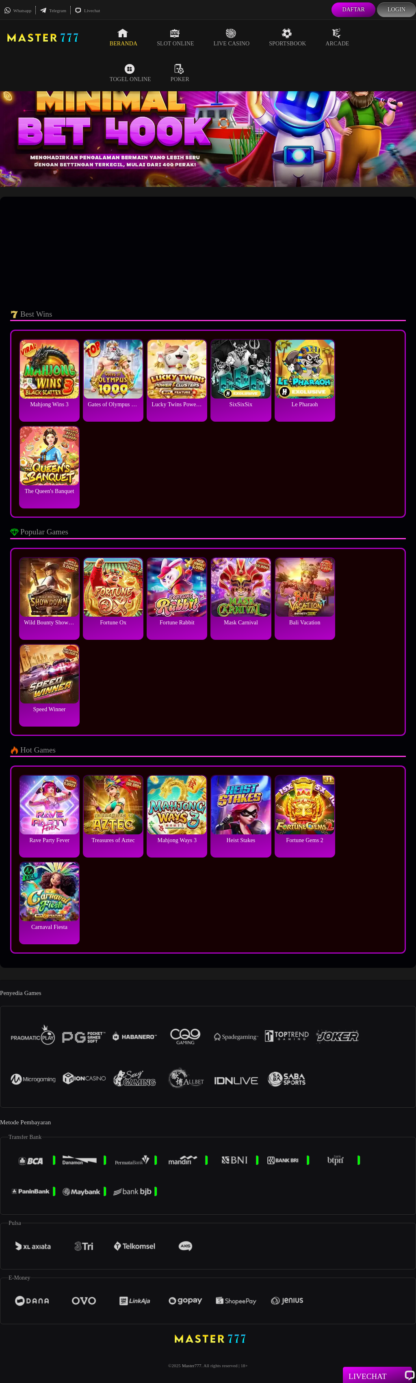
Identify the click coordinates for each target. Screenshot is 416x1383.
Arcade (337, 37)
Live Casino (232, 37)
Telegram (53, 10)
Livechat (87, 10)
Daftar (353, 9)
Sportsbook (287, 37)
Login (396, 9)
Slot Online (175, 37)
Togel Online (130, 73)
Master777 (192, 1365)
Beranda (123, 37)
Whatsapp (17, 10)
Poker (180, 73)
